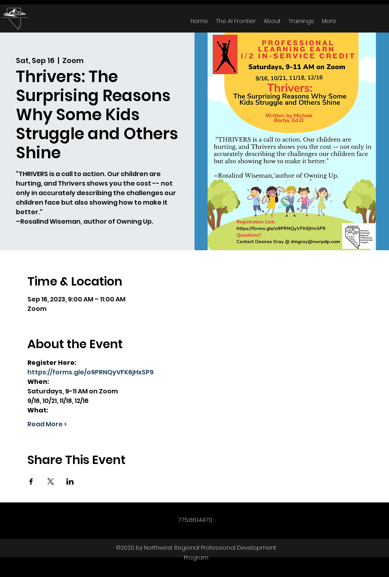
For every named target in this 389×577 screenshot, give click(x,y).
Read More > (47, 424)
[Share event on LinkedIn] (70, 481)
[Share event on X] (50, 481)
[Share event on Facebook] (31, 481)
